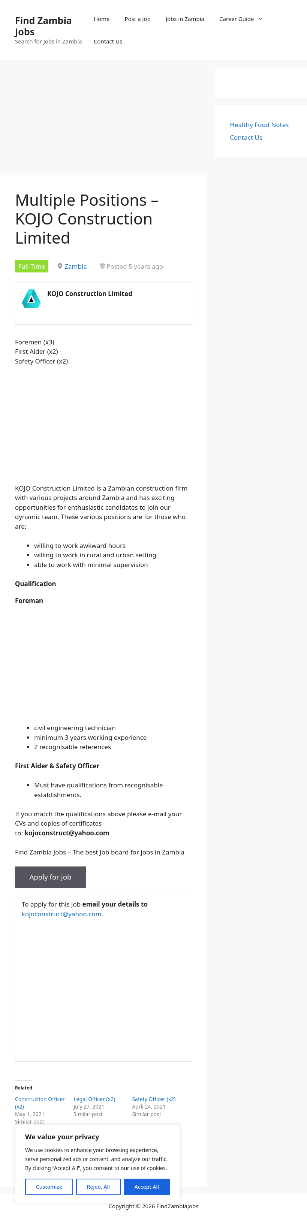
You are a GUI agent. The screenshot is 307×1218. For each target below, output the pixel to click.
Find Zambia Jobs (43, 26)
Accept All (147, 1186)
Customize (49, 1186)
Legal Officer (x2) (94, 1099)
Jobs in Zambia (185, 18)
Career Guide (245, 18)
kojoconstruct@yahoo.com (62, 914)
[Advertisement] (103, 119)
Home (102, 18)
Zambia (75, 266)
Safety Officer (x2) (153, 1099)
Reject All (98, 1186)
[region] (97, 1163)
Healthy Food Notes (259, 124)
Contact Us (108, 41)
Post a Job (138, 18)
